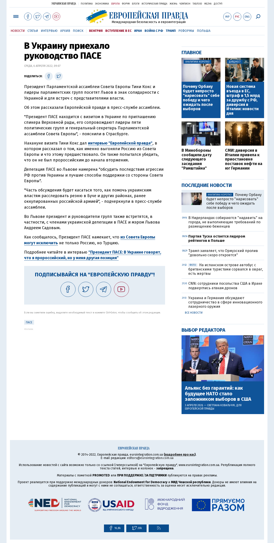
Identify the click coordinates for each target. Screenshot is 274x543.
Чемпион (185, 3)
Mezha (208, 3)
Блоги (135, 3)
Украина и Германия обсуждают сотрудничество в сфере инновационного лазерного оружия (225, 302)
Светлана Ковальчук (221, 405)
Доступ (218, 3)
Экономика (102, 3)
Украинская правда (63, 3)
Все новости (194, 312)
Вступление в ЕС (118, 31)
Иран (138, 31)
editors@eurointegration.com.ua (150, 458)
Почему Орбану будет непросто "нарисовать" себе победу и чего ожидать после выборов (201, 97)
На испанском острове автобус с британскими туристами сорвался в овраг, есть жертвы (225, 269)
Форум (126, 3)
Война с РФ (154, 31)
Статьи (33, 31)
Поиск (78, 31)
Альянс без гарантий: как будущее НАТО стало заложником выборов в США (218, 393)
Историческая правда (154, 3)
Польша (203, 31)
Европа (115, 3)
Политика (87, 3)
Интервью (49, 31)
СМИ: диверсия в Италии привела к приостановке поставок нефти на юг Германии (243, 159)
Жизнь (173, 3)
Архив (65, 31)
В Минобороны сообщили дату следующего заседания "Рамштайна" (197, 159)
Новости (18, 31)
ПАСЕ (29, 322)
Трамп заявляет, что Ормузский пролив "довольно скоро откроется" (223, 253)
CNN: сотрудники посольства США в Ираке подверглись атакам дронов (225, 285)
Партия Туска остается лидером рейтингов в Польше (216, 238)
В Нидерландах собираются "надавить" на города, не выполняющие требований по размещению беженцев (225, 222)
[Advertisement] (94, 362)
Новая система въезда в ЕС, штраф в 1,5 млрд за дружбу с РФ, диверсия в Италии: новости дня (243, 100)
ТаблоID (197, 3)
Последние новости (207, 185)
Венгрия (96, 31)
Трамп (171, 31)
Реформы (186, 31)
